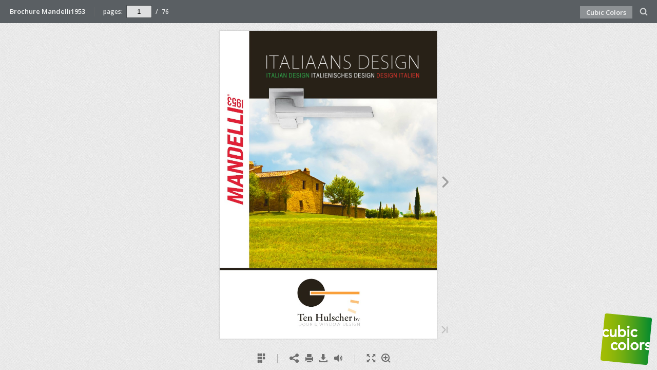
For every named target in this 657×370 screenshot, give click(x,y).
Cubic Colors (606, 12)
